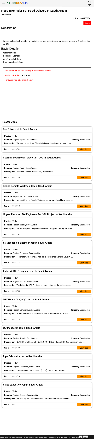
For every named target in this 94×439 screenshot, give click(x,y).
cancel (85, 437)
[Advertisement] (48, 100)
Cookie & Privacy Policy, (54, 437)
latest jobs (25, 75)
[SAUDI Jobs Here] (17, 4)
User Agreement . (73, 437)
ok (80, 437)
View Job (84, 149)
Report (87, 23)
